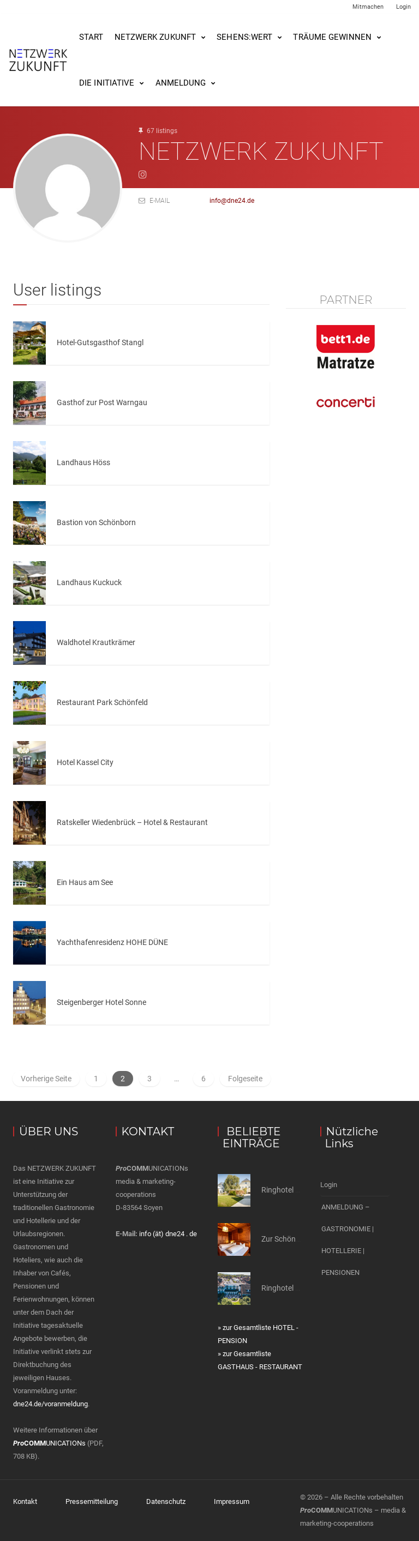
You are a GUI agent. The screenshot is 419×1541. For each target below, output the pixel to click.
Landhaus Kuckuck (89, 582)
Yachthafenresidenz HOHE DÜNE (112, 942)
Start (91, 37)
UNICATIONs (49, 1443)
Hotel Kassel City (85, 762)
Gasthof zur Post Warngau (102, 402)
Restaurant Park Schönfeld (102, 702)
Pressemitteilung (91, 1501)
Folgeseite (245, 1078)
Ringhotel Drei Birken (296, 1288)
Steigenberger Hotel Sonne (101, 1002)
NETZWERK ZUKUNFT (155, 37)
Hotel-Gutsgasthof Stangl (100, 342)
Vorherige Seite (46, 1078)
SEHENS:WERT (244, 37)
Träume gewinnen (332, 37)
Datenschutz (165, 1501)
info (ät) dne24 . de (168, 1234)
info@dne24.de (232, 200)
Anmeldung (180, 83)
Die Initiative (106, 83)
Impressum (231, 1501)
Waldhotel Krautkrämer (96, 642)
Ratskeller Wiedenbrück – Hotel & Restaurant (132, 822)
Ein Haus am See (85, 882)
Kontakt (25, 1501)
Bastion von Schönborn (96, 522)
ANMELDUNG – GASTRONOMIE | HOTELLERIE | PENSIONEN (347, 1240)
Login (403, 6)
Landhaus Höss (83, 462)
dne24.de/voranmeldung (50, 1404)
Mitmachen (368, 6)
